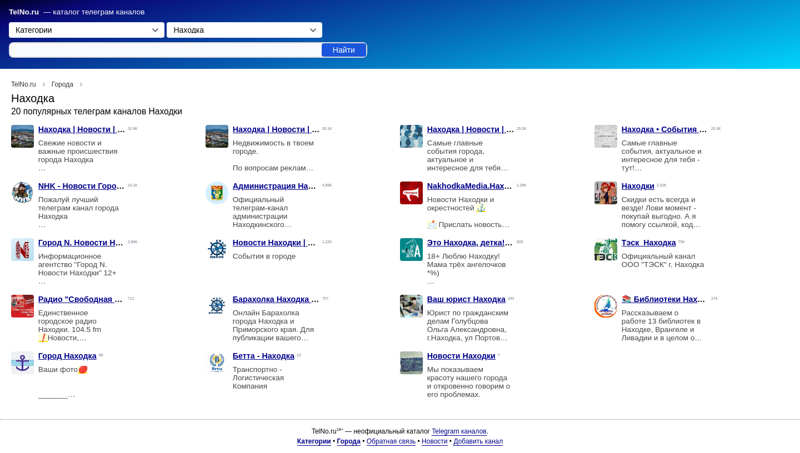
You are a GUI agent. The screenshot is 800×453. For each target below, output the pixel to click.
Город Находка (67, 355)
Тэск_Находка (649, 242)
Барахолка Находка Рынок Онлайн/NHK (310, 299)
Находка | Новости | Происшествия (107, 129)
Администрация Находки (282, 186)
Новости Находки (461, 355)
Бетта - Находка (263, 355)
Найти (344, 50)
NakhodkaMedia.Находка (474, 186)
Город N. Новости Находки (90, 242)
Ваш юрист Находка (466, 299)
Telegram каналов (459, 431)
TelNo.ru (24, 12)
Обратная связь (391, 441)
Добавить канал (478, 441)
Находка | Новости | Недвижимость (302, 129)
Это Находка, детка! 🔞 (472, 242)
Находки (638, 186)
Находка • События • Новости (679, 129)
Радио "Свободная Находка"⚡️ (99, 299)
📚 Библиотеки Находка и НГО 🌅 (687, 299)
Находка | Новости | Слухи (479, 129)
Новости (434, 441)
